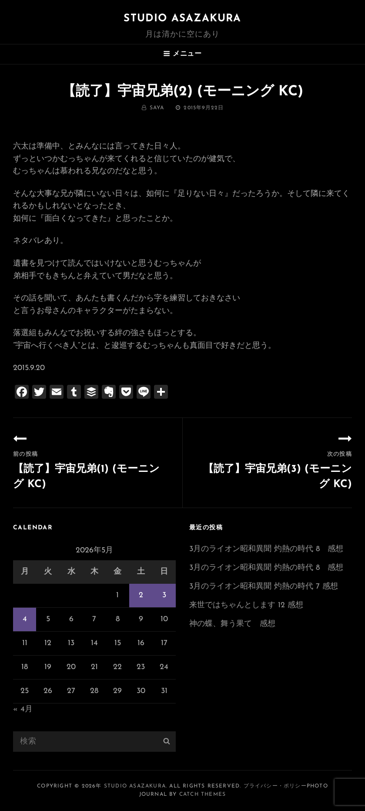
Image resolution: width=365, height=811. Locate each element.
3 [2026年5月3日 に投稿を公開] (164, 595)
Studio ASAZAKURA (182, 18)
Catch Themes (202, 794)
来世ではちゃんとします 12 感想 (246, 605)
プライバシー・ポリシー (275, 786)
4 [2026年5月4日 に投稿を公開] (25, 619)
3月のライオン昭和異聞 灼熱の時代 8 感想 (266, 549)
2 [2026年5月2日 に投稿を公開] (141, 595)
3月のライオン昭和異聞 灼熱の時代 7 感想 (263, 586)
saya (157, 108)
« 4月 (23, 709)
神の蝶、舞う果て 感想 (232, 624)
